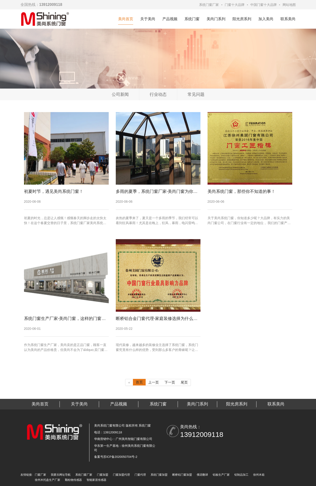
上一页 (153, 382)
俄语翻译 (202, 474)
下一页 (169, 382)
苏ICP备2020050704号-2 (120, 457)
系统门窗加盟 (159, 474)
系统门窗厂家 (209, 5)
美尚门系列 (216, 19)
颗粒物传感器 (73, 480)
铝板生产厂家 (221, 474)
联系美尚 (288, 19)
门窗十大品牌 (234, 5)
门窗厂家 (40, 474)
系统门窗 (192, 19)
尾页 (184, 382)
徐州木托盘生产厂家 (47, 480)
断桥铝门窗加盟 (182, 474)
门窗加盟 (102, 474)
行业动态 (158, 94)
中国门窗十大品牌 (263, 5)
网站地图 (289, 5)
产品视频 (169, 19)
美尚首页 (125, 19)
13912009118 (201, 434)
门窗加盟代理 (121, 474)
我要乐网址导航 (61, 474)
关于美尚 (147, 19)
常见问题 (196, 94)
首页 (139, 382)
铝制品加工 (241, 474)
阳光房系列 (241, 19)
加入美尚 (265, 19)
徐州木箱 (258, 474)
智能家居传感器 (96, 480)
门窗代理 (140, 474)
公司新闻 (120, 94)
